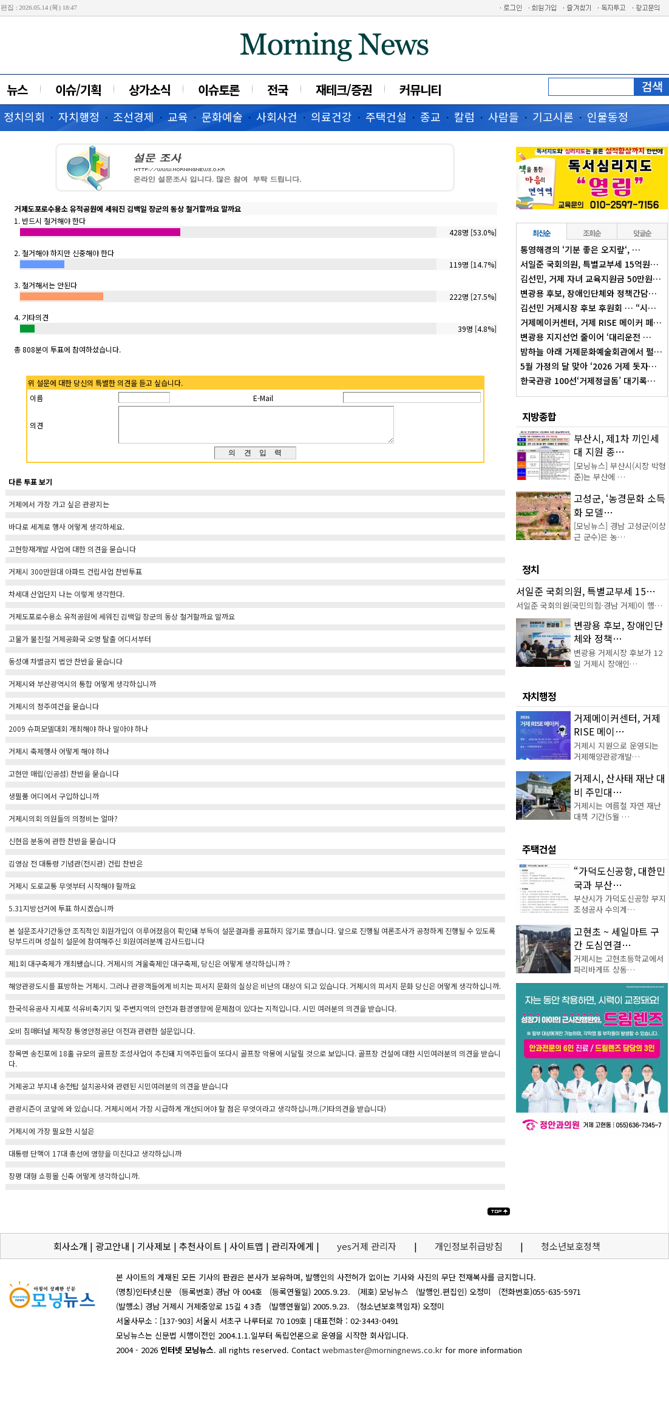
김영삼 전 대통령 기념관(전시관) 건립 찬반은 (75, 870)
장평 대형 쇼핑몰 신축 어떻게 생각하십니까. (74, 1183)
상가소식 (149, 89)
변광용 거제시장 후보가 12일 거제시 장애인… (618, 658)
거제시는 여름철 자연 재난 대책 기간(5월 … (617, 811)
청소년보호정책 (570, 1253)
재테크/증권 (344, 89)
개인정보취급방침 (469, 1253)
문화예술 (222, 116)
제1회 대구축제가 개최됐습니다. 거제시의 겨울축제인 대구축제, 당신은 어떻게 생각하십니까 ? (149, 970)
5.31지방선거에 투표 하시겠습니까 (61, 915)
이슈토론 (218, 89)
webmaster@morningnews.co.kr (382, 1357)
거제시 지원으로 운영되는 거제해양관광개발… (616, 751)
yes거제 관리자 (368, 1253)
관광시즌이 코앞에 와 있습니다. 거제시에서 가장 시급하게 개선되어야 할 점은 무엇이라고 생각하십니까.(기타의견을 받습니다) (197, 1115)
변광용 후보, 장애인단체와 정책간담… (588, 293)
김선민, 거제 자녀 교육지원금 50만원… (590, 278)
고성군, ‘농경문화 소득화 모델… (619, 505)
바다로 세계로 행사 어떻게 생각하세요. (66, 534)
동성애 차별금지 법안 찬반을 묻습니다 (65, 668)
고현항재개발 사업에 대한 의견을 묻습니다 (72, 556)
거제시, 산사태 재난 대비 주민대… (619, 785)
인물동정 (607, 116)
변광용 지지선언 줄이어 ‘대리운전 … (585, 337)
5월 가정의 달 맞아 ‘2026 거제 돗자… (588, 366)
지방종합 (539, 416)
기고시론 (553, 116)
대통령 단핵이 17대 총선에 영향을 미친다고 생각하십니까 (95, 1160)
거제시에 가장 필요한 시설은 (51, 1138)
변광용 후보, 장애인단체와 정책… (618, 632)
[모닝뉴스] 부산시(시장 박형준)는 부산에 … (620, 471)
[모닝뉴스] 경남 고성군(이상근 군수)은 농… (620, 531)
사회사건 (276, 116)
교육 (178, 116)
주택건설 (386, 116)
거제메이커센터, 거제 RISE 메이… (617, 724)
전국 (277, 89)
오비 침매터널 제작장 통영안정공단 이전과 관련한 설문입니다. (101, 1038)
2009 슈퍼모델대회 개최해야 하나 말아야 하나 (78, 736)
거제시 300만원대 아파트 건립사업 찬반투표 (75, 578)
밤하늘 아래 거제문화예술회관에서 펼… (591, 351)
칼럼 (464, 116)
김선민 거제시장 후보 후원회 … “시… (588, 308)
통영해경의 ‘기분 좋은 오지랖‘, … (580, 249)
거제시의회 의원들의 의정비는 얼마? (63, 825)
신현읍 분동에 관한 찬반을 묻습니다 (62, 848)
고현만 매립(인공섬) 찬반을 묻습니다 (63, 780)
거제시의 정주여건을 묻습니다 (53, 713)
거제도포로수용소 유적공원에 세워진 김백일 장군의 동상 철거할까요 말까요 (121, 623)
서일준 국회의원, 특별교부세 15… (586, 591)
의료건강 (331, 116)
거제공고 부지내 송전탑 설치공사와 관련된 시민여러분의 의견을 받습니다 (118, 1093)
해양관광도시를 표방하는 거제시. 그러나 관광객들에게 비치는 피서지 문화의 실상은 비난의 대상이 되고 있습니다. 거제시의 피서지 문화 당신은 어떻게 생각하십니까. (254, 993)
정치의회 (24, 116)
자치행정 (79, 116)
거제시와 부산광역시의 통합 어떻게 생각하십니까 (82, 691)
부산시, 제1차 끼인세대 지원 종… (616, 445)
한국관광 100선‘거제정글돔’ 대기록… (588, 380)
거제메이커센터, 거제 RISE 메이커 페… (591, 322)
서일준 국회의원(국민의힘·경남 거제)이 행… (589, 605)
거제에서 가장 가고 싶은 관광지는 (58, 511)
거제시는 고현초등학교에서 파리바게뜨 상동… (619, 964)
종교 (430, 116)
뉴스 (17, 89)
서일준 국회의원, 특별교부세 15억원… (589, 264)
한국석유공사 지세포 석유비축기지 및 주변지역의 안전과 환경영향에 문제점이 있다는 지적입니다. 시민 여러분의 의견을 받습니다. (202, 1015)
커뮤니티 (420, 89)
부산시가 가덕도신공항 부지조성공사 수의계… (620, 904)
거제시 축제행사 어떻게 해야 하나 (58, 758)
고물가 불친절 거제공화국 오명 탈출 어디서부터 (79, 646)
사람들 (503, 116)
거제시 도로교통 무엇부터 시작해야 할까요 (72, 893)
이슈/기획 (78, 89)
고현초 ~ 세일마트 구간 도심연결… (616, 938)
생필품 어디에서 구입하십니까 (53, 803)
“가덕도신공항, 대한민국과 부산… (619, 877)
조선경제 (133, 116)
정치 (530, 569)
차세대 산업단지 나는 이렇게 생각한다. (66, 601)
